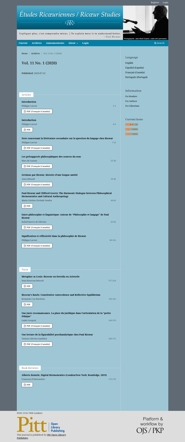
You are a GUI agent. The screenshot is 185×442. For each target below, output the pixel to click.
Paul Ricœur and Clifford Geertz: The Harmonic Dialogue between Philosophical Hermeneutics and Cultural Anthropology (67, 195)
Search (159, 42)
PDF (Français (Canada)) (38, 111)
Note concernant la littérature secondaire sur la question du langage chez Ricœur (67, 138)
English (129, 62)
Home (25, 53)
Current (23, 42)
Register (155, 2)
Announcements (55, 42)
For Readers (131, 96)
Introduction (29, 101)
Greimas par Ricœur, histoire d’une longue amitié (50, 174)
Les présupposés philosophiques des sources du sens (51, 156)
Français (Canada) (135, 72)
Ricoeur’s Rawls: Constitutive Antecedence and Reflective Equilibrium (61, 294)
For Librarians (132, 105)
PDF (28, 129)
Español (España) (134, 67)
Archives (37, 42)
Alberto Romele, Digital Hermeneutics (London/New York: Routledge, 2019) (64, 375)
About (72, 42)
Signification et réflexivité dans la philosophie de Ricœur (54, 236)
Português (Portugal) (136, 77)
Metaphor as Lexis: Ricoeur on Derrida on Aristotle (51, 276)
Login (85, 42)
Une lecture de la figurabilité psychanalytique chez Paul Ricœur (57, 334)
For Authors (131, 101)
